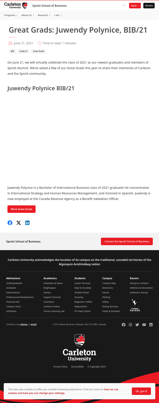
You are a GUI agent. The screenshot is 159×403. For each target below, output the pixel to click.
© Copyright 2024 (96, 366)
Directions (107, 287)
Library (47, 292)
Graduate (11, 287)
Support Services (52, 297)
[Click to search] (123, 5)
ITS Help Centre (83, 311)
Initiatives (11, 311)
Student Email (82, 292)
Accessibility (77, 366)
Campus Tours (13, 306)
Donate (148, 5)
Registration (81, 306)
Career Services (83, 283)
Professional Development (20, 297)
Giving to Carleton (139, 283)
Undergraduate (14, 283)
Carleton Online (51, 306)
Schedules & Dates (53, 283)
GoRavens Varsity (139, 292)
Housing (79, 297)
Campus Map (109, 283)
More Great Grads (21, 209)
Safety (105, 301)
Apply (133, 5)
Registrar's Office (83, 301)
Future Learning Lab (53, 311)
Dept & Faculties (83, 287)
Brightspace (49, 287)
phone (24, 324)
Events (105, 292)
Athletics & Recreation (141, 287)
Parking (106, 297)
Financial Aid (12, 301)
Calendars (48, 301)
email (33, 324)
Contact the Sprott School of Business (127, 241)
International (13, 292)
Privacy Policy (60, 366)
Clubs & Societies (111, 311)
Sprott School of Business (50, 5)
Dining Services (110, 306)
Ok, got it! (141, 391)
